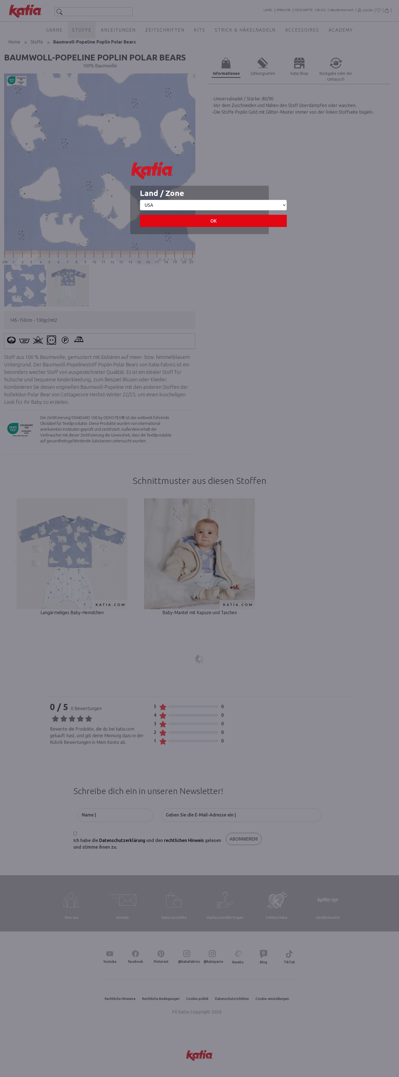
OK (213, 220)
